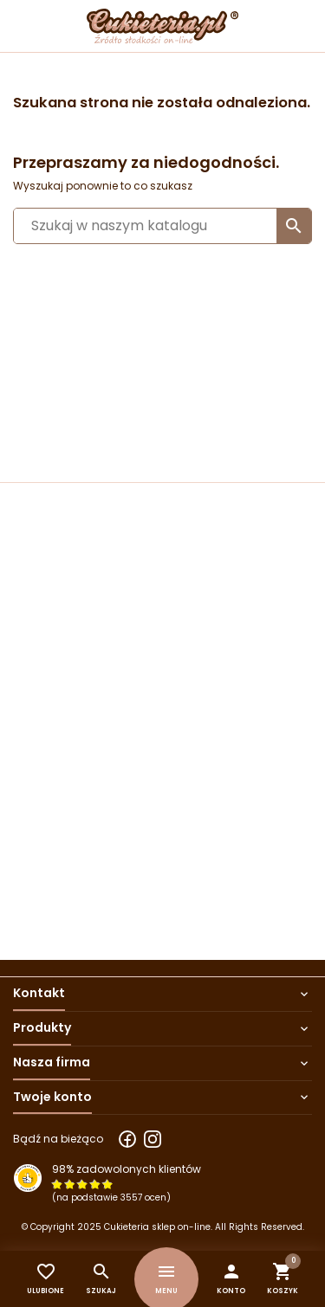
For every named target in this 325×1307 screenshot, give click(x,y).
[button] (231, 1279)
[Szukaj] (162, 226)
